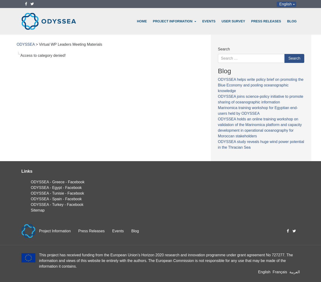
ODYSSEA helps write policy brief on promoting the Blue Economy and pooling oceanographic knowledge (261, 85)
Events (209, 21)
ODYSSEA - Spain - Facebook (56, 199)
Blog (291, 21)
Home (142, 21)
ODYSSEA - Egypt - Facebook (56, 188)
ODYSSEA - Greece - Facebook (58, 182)
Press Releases (266, 21)
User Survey (233, 21)
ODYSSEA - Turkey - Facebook (57, 205)
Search (224, 49)
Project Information (173, 21)
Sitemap (38, 210)
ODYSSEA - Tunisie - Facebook (57, 193)
